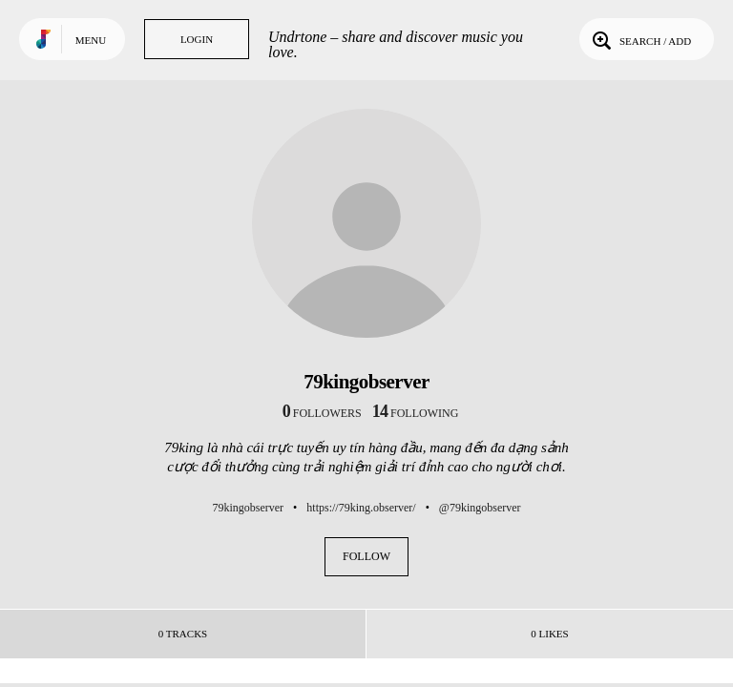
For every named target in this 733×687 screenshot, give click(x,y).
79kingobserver (247, 507)
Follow (366, 556)
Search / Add (640, 39)
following (415, 413)
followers (322, 413)
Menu (90, 40)
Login (196, 39)
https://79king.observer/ (360, 507)
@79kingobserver (480, 507)
